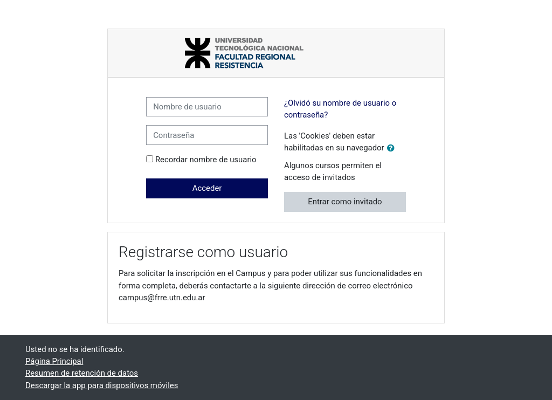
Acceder (207, 188)
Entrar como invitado (345, 201)
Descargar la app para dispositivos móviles (101, 385)
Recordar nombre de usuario (206, 159)
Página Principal (54, 361)
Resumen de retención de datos (81, 373)
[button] (393, 148)
